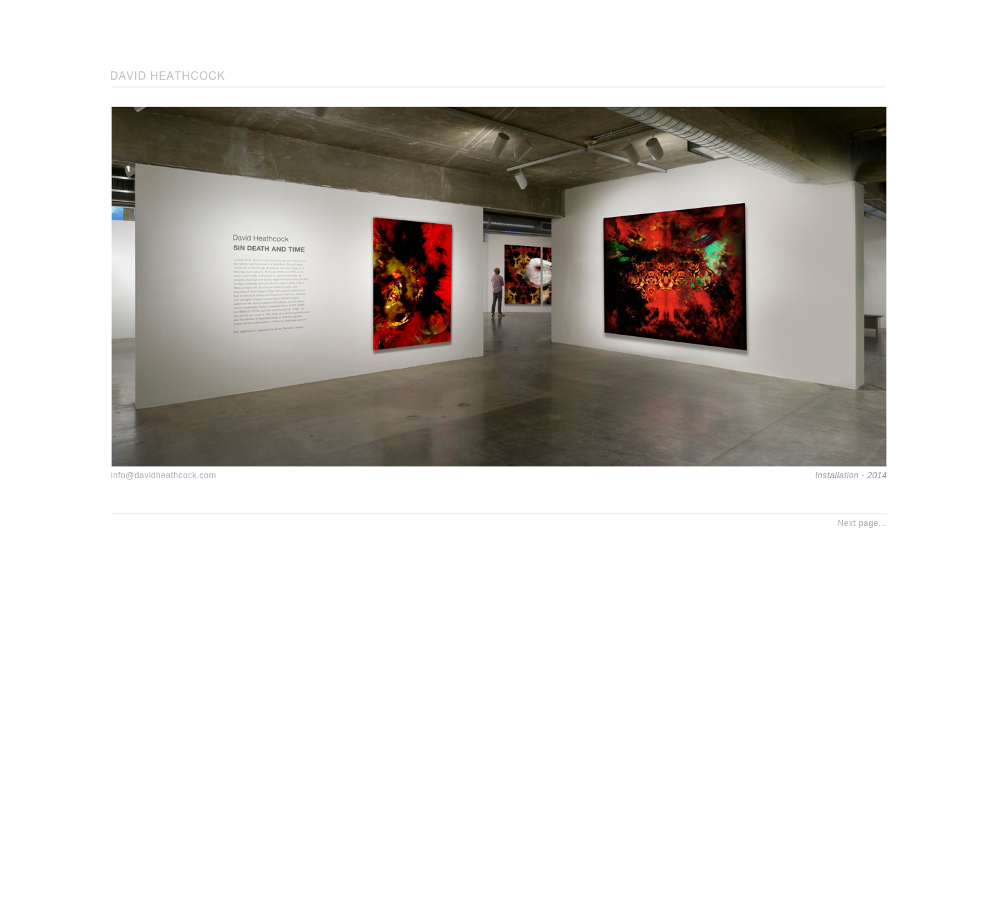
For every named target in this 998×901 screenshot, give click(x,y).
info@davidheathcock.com (163, 475)
